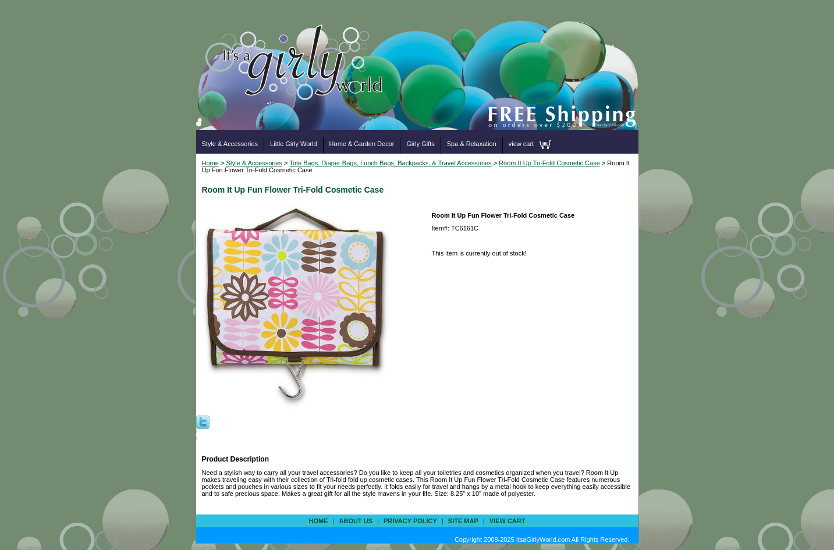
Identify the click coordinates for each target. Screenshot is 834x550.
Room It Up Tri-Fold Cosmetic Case (549, 162)
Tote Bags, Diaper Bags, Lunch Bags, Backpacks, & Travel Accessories (390, 162)
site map (463, 520)
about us (355, 520)
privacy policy (410, 520)
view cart (521, 143)
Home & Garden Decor (362, 143)
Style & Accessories (230, 143)
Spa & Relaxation (471, 143)
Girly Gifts (420, 143)
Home (210, 162)
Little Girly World (293, 143)
